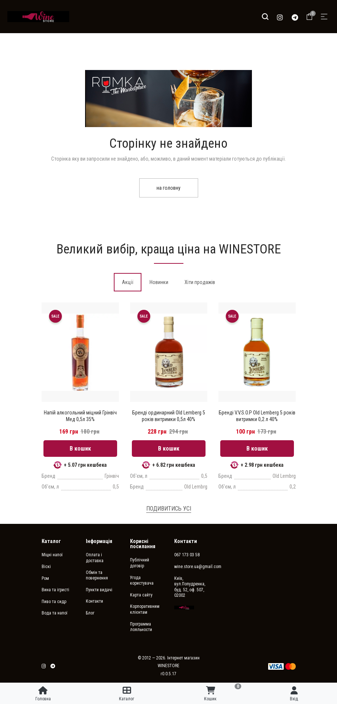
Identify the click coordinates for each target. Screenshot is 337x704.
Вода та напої (54, 613)
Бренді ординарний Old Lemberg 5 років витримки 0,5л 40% (168, 416)
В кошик (80, 448)
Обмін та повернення (97, 575)
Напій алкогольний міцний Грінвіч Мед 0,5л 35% (80, 416)
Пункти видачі (99, 589)
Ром (45, 578)
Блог (90, 613)
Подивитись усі (168, 508)
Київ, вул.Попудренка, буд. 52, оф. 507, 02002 (189, 587)
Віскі (46, 566)
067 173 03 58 (187, 554)
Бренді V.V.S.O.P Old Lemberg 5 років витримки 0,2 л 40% (257, 416)
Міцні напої (52, 554)
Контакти (94, 601)
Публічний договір (139, 562)
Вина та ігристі (55, 589)
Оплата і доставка (94, 557)
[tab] (127, 282)
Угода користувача (142, 580)
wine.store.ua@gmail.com (190, 566)
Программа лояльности (141, 627)
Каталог (51, 541)
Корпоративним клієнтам (144, 609)
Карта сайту (141, 595)
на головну (168, 188)
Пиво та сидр (54, 601)
